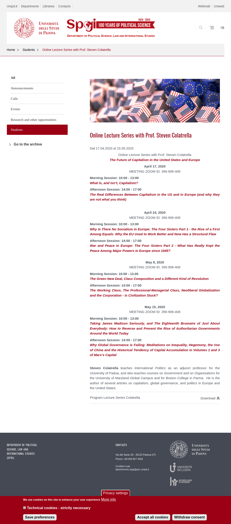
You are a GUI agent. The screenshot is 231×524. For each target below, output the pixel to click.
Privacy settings (115, 496)
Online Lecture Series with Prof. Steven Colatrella (76, 50)
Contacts (64, 6)
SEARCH (205, 32)
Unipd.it (12, 6)
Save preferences (40, 520)
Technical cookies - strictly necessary (59, 511)
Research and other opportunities (34, 120)
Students (29, 50)
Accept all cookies (152, 520)
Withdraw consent (189, 520)
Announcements (22, 88)
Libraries (49, 6)
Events (15, 109)
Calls (14, 98)
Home (11, 50)
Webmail (204, 6)
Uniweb (219, 6)
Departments (30, 6)
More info (108, 503)
